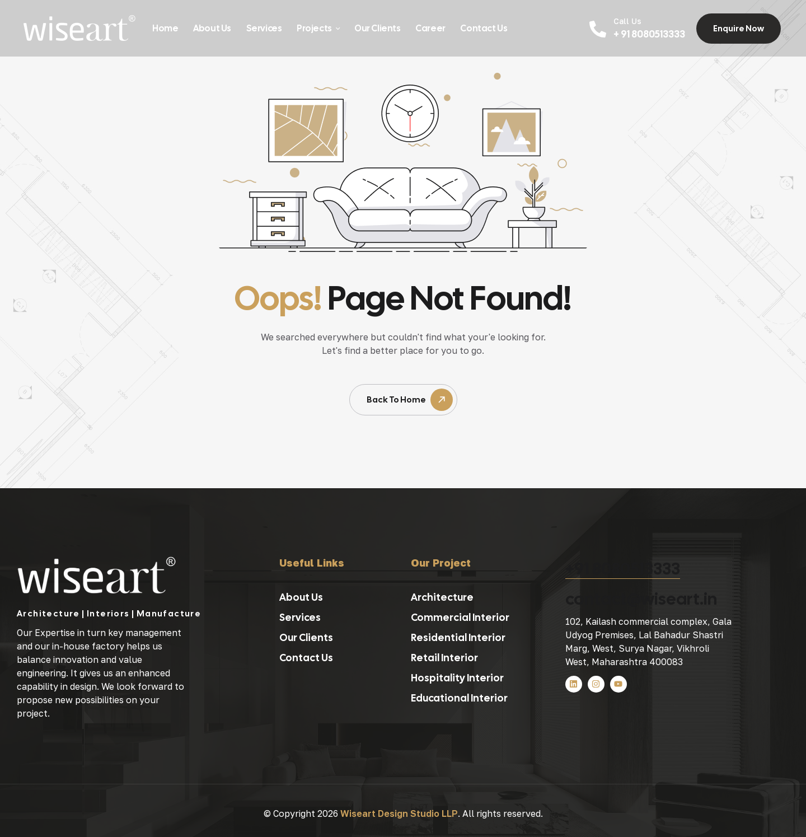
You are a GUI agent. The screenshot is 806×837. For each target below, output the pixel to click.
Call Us (627, 21)
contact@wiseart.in (641, 599)
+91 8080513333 (622, 568)
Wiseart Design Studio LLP (399, 813)
